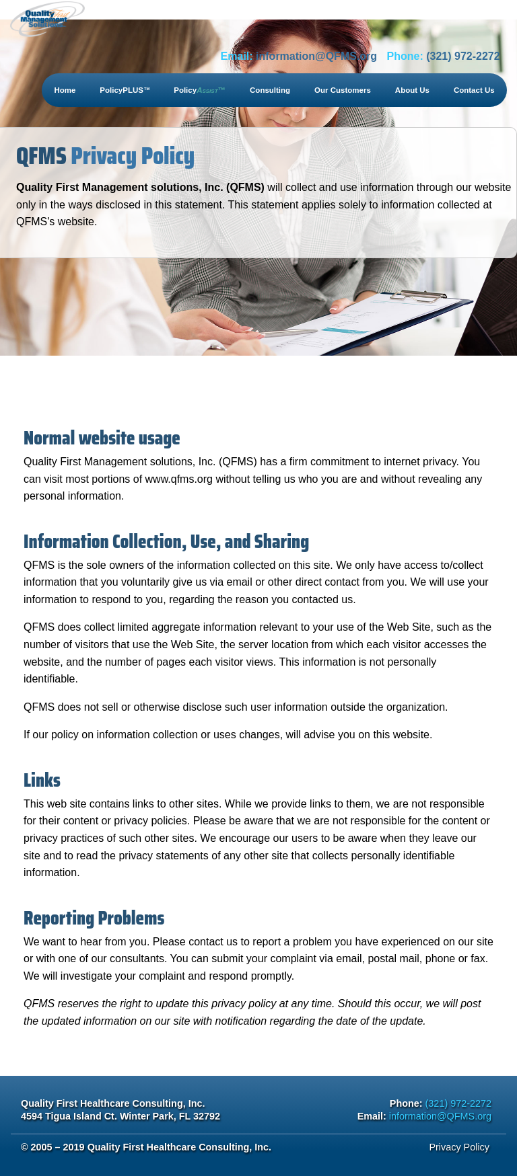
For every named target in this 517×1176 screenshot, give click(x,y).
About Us (412, 90)
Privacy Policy (459, 1147)
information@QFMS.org (316, 56)
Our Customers (342, 90)
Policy (200, 90)
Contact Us (474, 90)
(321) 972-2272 (462, 56)
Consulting (270, 90)
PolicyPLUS (124, 90)
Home (64, 90)
